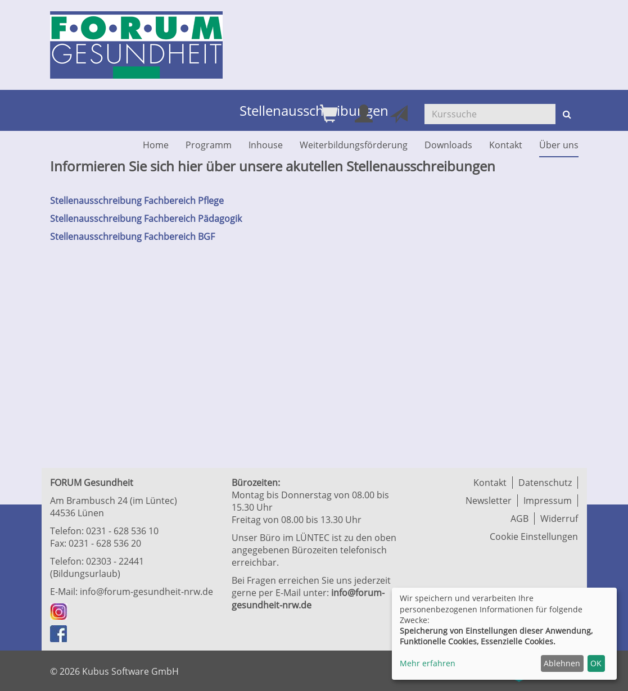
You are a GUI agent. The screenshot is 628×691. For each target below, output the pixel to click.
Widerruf (559, 518)
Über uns (559, 145)
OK (596, 663)
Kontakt (505, 145)
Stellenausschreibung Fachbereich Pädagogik (146, 218)
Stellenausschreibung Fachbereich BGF (132, 236)
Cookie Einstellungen (534, 536)
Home (156, 145)
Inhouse (266, 145)
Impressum (547, 500)
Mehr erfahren (427, 663)
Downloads (448, 145)
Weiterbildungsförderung (354, 145)
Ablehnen (562, 663)
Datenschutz (545, 482)
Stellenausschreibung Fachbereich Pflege (137, 200)
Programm (209, 145)
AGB (519, 518)
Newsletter (489, 500)
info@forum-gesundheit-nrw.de (146, 591)
